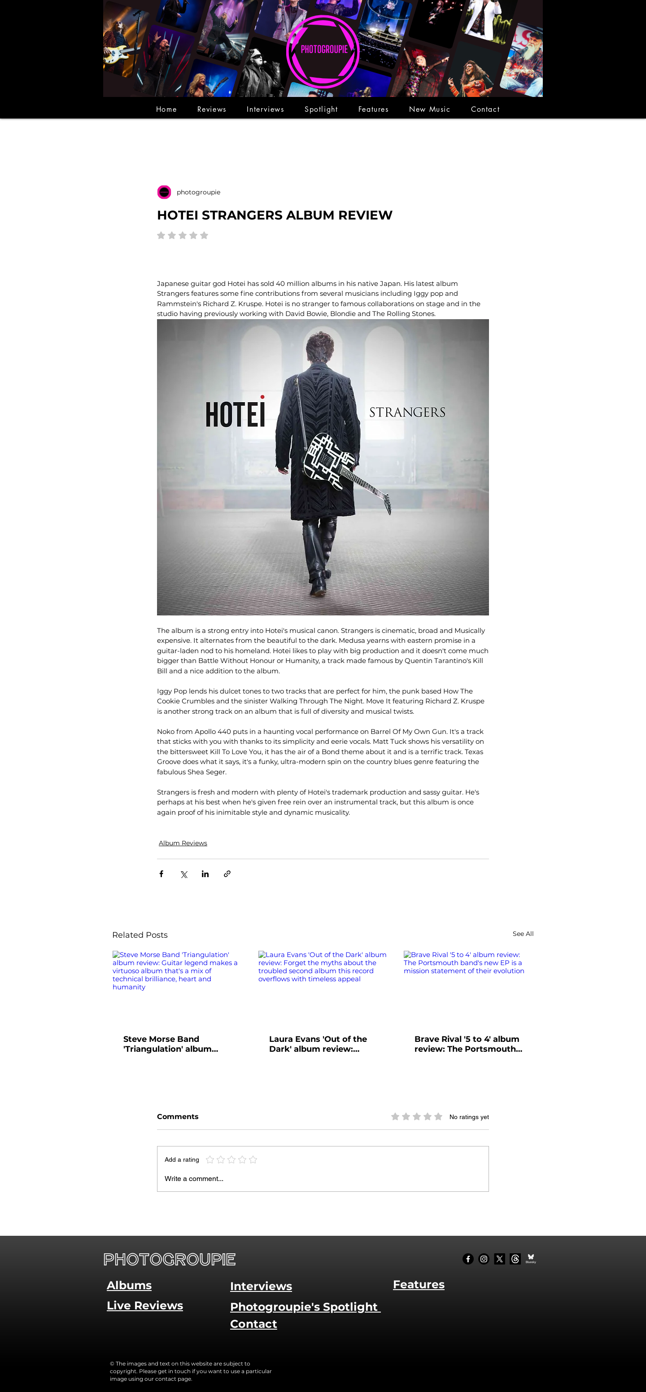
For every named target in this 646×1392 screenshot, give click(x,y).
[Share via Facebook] (161, 873)
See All (523, 934)
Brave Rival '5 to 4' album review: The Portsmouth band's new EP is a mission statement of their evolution (467, 1044)
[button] (212, 109)
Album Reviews (183, 843)
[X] (499, 1259)
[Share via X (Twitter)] (183, 873)
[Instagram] (483, 1259)
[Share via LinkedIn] (205, 873)
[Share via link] (227, 873)
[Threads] (515, 1259)
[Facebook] (468, 1259)
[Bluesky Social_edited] (531, 1259)
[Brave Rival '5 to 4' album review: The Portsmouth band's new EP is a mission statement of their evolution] (468, 987)
